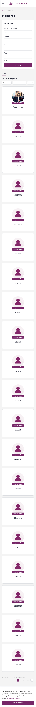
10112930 (18, 195)
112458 (18, 635)
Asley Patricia (18, 107)
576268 (18, 665)
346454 (18, 371)
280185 (18, 254)
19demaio (18, 518)
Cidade (6, 45)
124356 (18, 283)
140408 (18, 136)
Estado (6, 37)
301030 (18, 547)
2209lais (18, 489)
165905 (18, 577)
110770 (18, 342)
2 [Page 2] (20, 680)
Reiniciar (8, 61)
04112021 (18, 459)
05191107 (18, 606)
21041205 (18, 224)
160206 (18, 430)
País (5, 53)
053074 (18, 166)
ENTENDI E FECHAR (18, 703)
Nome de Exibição (10, 28)
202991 (18, 313)
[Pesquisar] (32, 3)
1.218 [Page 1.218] (27, 680)
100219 (18, 401)
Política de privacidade (13, 698)
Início (3, 10)
